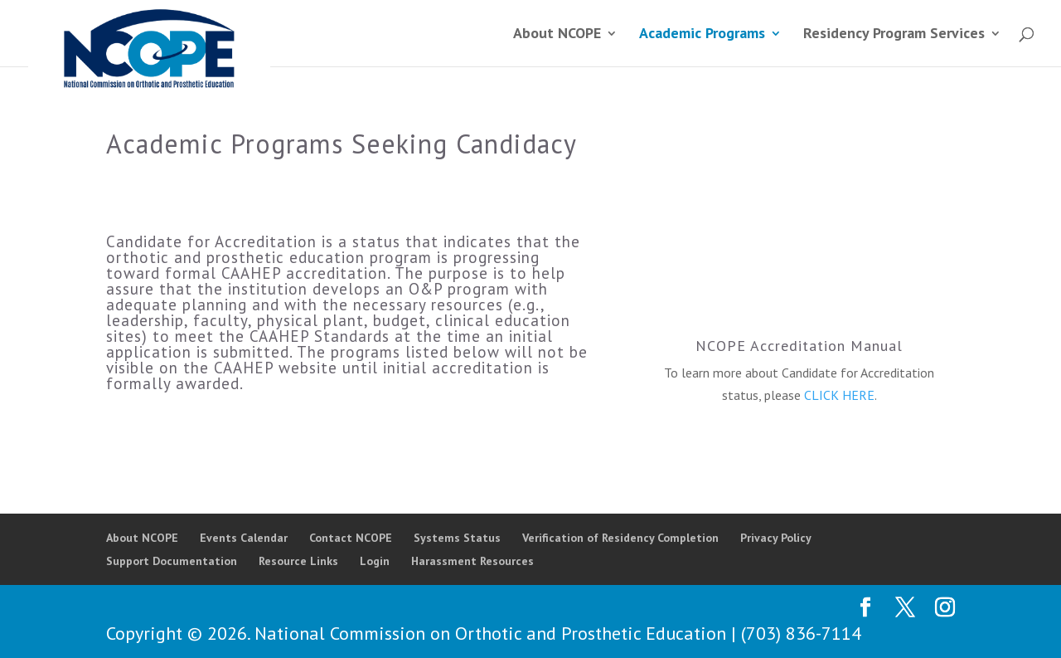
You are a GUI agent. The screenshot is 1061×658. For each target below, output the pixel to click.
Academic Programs (702, 34)
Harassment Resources (472, 560)
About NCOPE (557, 34)
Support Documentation (171, 560)
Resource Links (298, 560)
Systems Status (457, 537)
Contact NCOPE (350, 537)
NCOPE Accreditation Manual (799, 345)
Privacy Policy (775, 537)
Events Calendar (244, 537)
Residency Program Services (894, 34)
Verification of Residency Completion (620, 537)
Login (375, 560)
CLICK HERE (839, 395)
